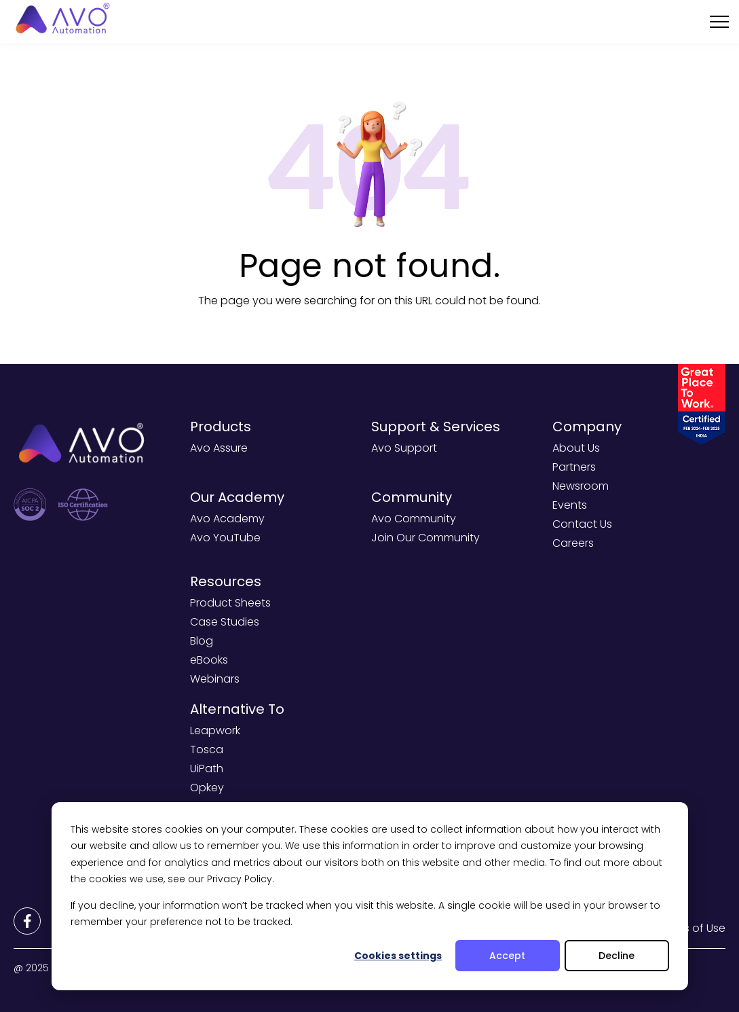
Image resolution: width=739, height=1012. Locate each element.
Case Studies (224, 622)
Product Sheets (230, 603)
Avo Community (413, 518)
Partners (574, 467)
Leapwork (215, 730)
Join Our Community (425, 537)
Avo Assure (219, 448)
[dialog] (370, 896)
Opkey (207, 787)
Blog (201, 641)
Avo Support (404, 448)
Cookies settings (398, 955)
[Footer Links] (27, 921)
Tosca (206, 749)
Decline (616, 955)
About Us (576, 448)
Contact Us (582, 524)
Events (569, 505)
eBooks (209, 660)
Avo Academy (227, 518)
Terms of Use (691, 928)
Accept (507, 955)
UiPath (206, 768)
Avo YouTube (225, 537)
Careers (573, 543)
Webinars (215, 679)
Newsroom (580, 486)
